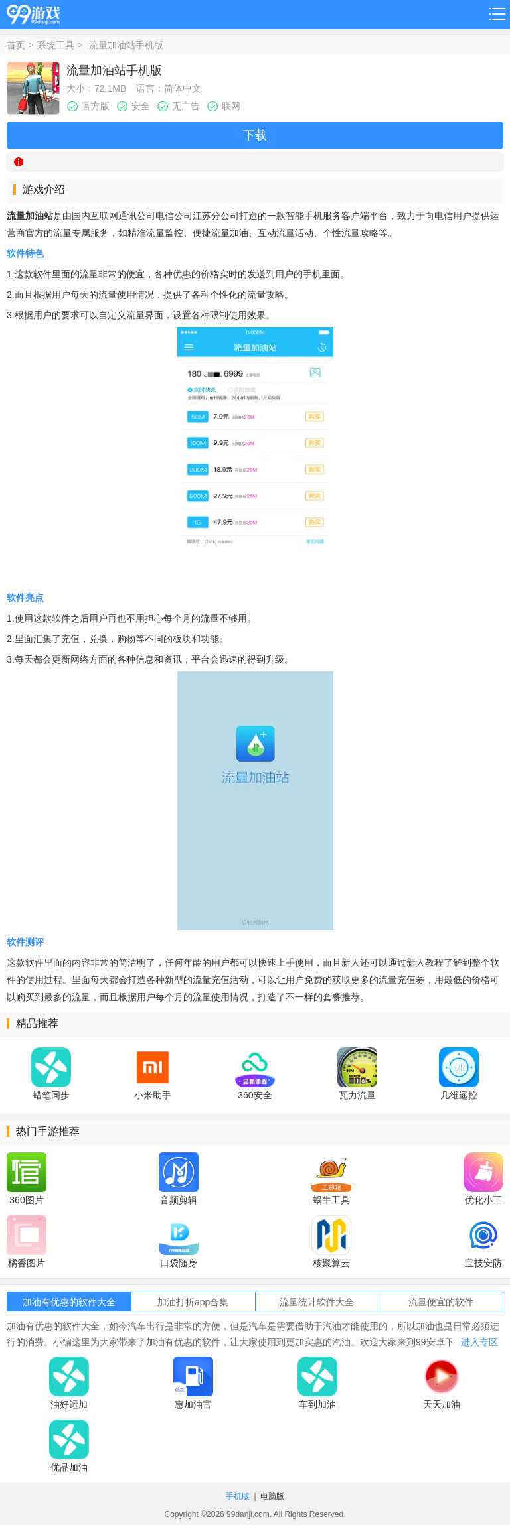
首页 (16, 45)
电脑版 (272, 1496)
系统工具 (55, 45)
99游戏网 (33, 12)
